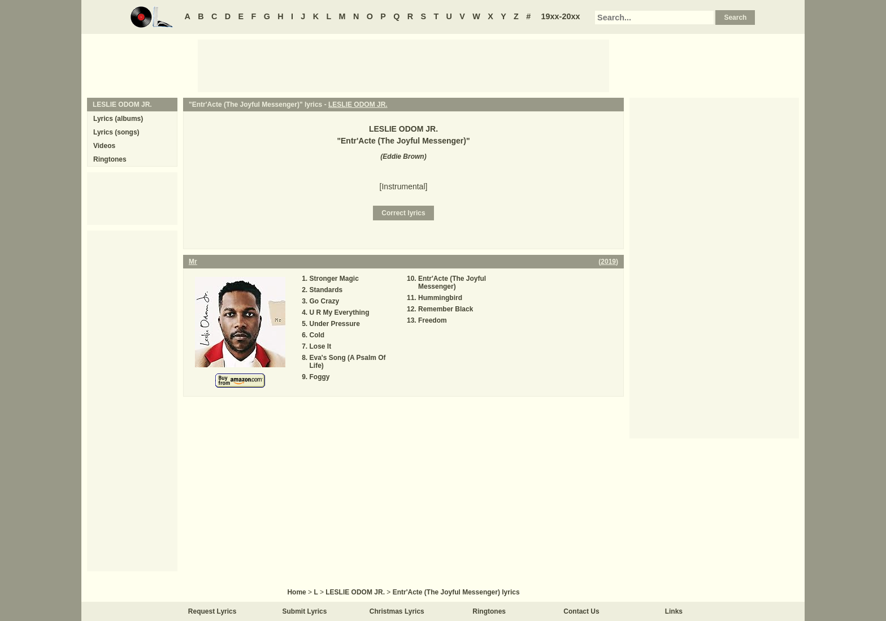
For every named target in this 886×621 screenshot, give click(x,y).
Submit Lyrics (305, 611)
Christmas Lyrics (397, 611)
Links (674, 611)
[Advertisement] (403, 65)
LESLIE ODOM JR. (358, 104)
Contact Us (581, 611)
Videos (104, 146)
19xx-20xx (560, 16)
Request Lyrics (212, 611)
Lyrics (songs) (116, 132)
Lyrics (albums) (118, 119)
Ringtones (110, 159)
